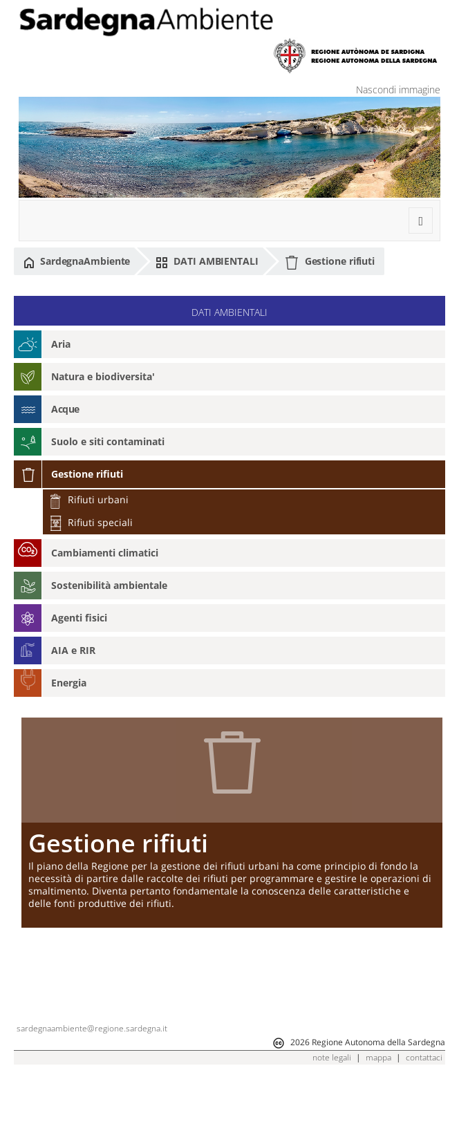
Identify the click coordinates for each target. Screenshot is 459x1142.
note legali (331, 1121)
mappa (378, 1121)
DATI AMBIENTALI (207, 261)
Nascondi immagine (398, 89)
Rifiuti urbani (88, 499)
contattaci (424, 1121)
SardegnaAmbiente (77, 261)
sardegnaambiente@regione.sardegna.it (92, 1092)
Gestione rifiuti (329, 262)
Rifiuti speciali (90, 522)
